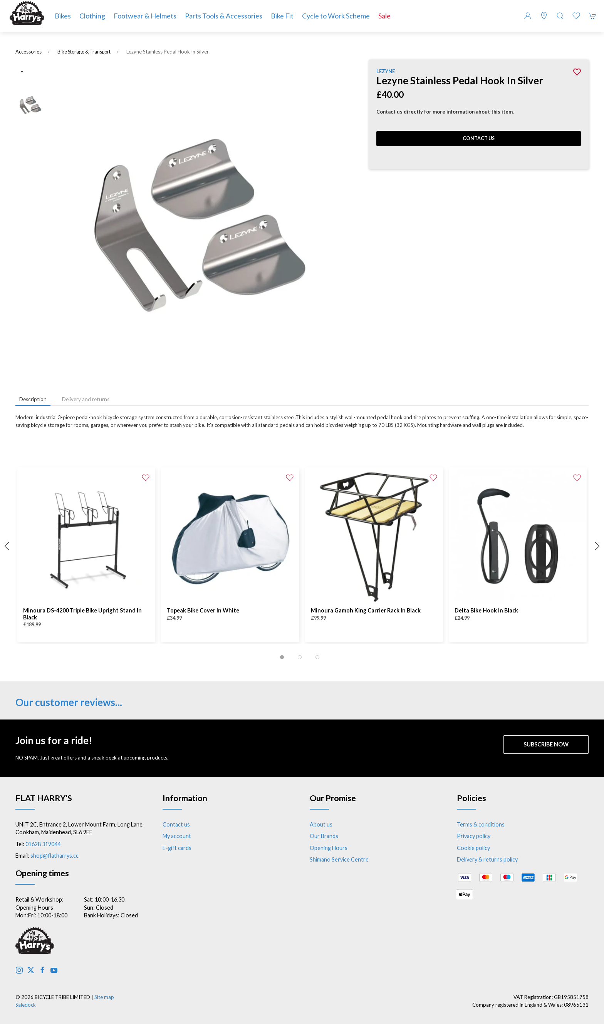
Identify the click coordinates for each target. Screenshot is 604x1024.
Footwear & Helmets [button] (145, 16)
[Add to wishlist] (145, 477)
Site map (104, 997)
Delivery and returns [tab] (85, 399)
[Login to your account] (528, 16)
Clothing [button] (92, 16)
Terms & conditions (481, 824)
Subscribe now (546, 744)
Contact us (479, 138)
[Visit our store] (544, 16)
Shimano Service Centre (339, 859)
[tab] (282, 657)
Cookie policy (473, 848)
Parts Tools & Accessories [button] (223, 16)
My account (177, 836)
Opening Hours (328, 848)
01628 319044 (42, 844)
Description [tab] (33, 399)
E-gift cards (177, 848)
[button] (560, 16)
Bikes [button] (63, 16)
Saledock (25, 1005)
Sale (384, 16)
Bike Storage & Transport (84, 52)
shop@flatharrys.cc (54, 855)
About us (321, 824)
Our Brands (324, 836)
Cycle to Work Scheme (336, 16)
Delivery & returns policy (487, 859)
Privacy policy (473, 836)
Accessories (28, 52)
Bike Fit (282, 16)
